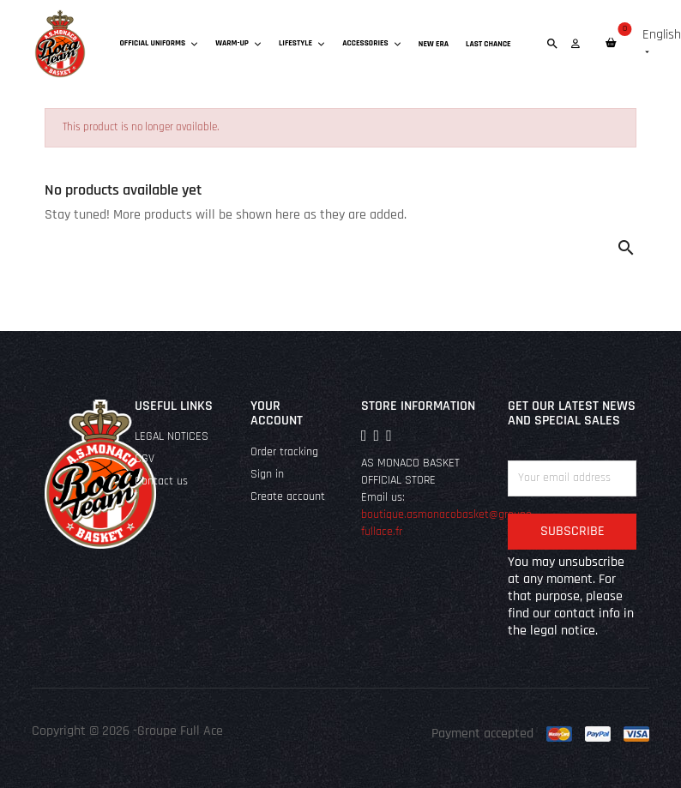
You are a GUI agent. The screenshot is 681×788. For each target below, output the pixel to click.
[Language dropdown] (661, 44)
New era (434, 44)
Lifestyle (302, 43)
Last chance (488, 44)
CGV (144, 459)
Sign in (267, 474)
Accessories (371, 43)
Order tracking (284, 452)
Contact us (161, 481)
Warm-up (238, 43)
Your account (276, 414)
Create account (287, 496)
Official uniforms (159, 43)
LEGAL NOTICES (171, 436)
